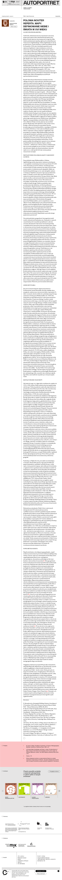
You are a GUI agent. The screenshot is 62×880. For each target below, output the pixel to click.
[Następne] (59, 791)
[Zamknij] (58, 871)
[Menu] (4, 2)
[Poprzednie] (3, 791)
